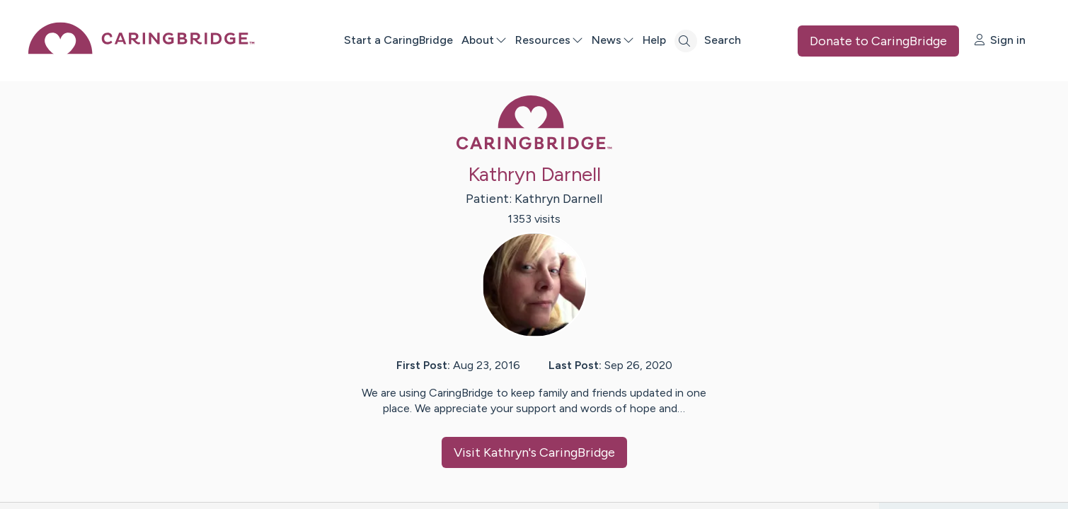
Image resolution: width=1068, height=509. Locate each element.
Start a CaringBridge (398, 40)
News (613, 40)
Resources (549, 40)
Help (654, 40)
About (484, 40)
